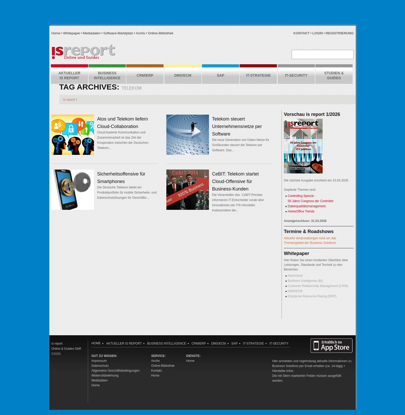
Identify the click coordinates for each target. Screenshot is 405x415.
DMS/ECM (295, 291)
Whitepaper (71, 33)
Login (317, 33)
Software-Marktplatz (118, 33)
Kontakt (301, 33)
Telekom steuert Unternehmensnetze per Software (237, 126)
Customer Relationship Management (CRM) (318, 286)
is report (69, 99)
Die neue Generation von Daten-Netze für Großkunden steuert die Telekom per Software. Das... (240, 145)
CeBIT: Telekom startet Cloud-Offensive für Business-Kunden (235, 181)
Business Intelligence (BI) (305, 281)
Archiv (140, 33)
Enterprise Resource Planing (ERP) (312, 296)
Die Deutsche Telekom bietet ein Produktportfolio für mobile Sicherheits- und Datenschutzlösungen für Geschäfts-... (127, 192)
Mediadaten (91, 33)
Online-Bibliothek (160, 33)
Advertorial (295, 275)
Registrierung (340, 33)
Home (55, 33)
